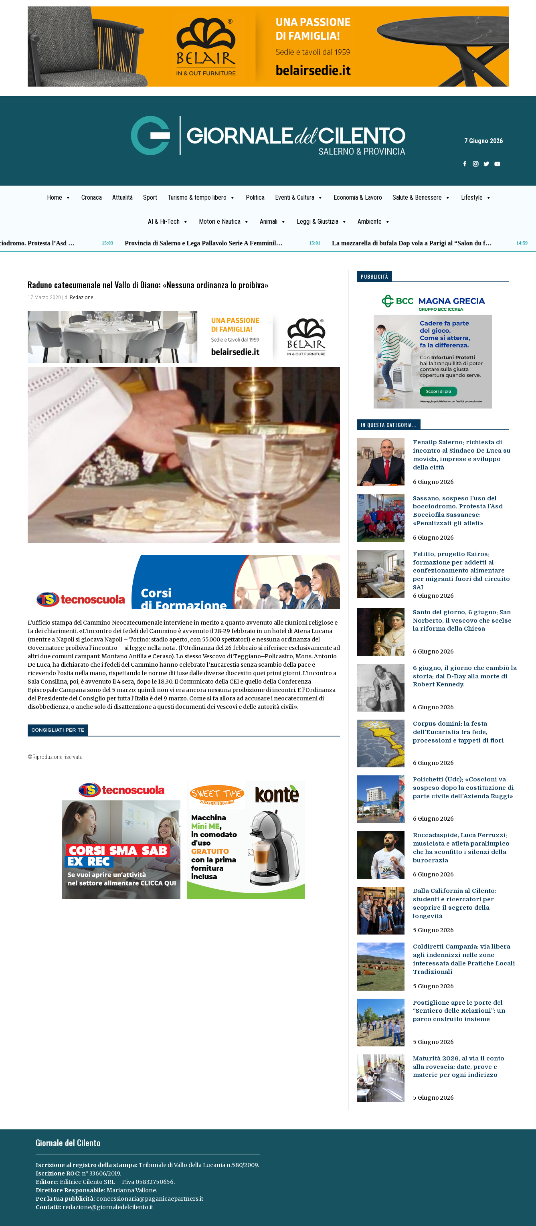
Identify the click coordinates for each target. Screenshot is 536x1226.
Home (59, 198)
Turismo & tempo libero (201, 198)
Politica (255, 197)
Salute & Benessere (421, 198)
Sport (150, 197)
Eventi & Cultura (299, 198)
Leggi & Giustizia (322, 222)
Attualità (122, 197)
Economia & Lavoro (358, 197)
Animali (273, 222)
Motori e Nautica (224, 222)
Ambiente (374, 222)
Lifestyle (476, 198)
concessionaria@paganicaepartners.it (149, 1198)
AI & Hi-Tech (168, 222)
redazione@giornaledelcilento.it (108, 1207)
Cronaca (91, 197)
